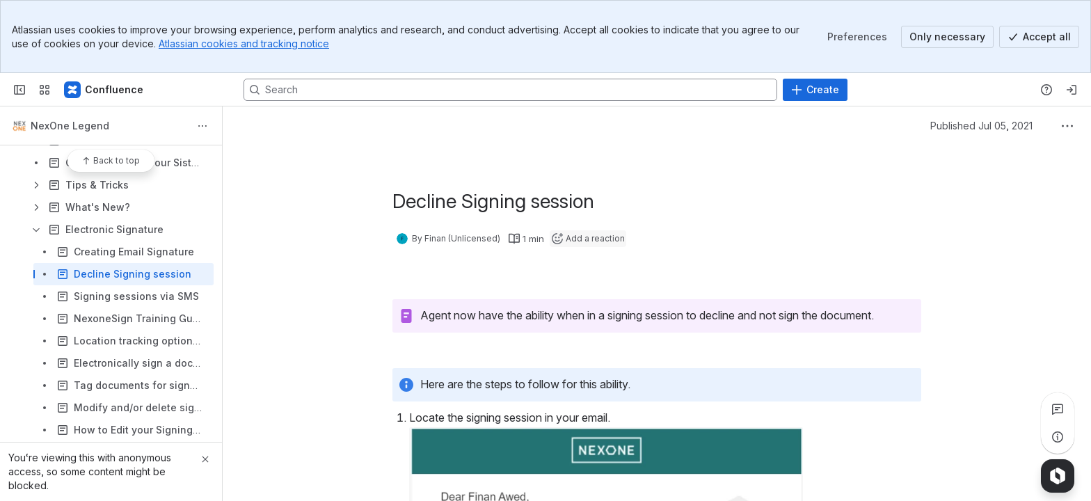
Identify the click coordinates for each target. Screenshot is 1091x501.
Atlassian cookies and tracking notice (244, 43)
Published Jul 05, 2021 (981, 126)
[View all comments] (1057, 409)
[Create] (815, 90)
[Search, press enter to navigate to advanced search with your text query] (510, 90)
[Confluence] (104, 90)
